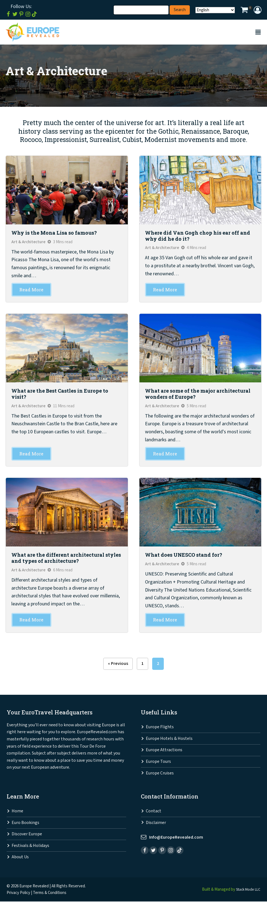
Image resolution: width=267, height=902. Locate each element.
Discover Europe (27, 835)
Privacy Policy (18, 893)
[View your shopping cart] (244, 10)
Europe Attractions (164, 750)
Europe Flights (160, 727)
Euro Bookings (25, 823)
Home (17, 812)
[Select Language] (215, 10)
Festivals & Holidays (30, 846)
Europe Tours (158, 762)
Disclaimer (156, 823)
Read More (31, 290)
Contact (153, 812)
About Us (20, 857)
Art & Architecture (28, 242)
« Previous (118, 664)
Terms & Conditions (49, 893)
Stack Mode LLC (246, 889)
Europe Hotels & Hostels (169, 739)
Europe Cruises (160, 773)
